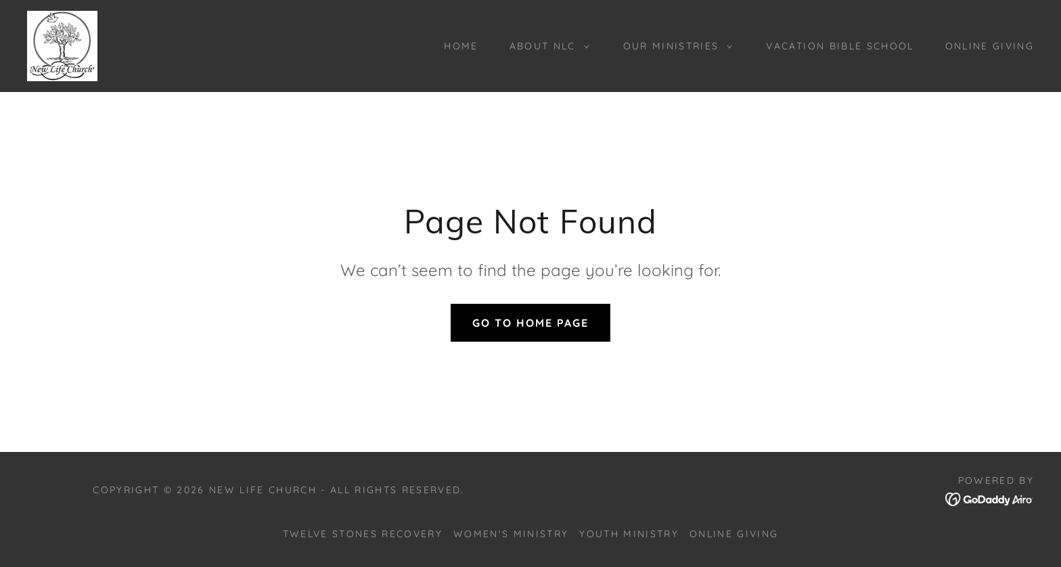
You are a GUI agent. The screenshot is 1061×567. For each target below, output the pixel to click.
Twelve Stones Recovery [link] (363, 534)
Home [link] (461, 46)
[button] (546, 46)
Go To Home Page (530, 323)
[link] (62, 45)
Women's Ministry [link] (510, 534)
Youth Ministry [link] (629, 534)
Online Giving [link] (989, 46)
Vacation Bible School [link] (839, 46)
